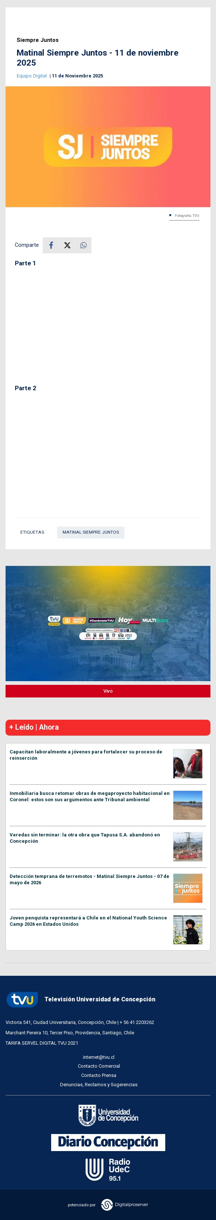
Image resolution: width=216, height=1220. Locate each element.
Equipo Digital (32, 76)
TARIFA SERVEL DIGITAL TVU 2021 (42, 1043)
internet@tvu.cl (98, 1057)
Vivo (108, 691)
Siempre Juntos (38, 40)
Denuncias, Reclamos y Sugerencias (98, 1084)
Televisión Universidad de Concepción (80, 1000)
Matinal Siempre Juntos (91, 532)
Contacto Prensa (98, 1075)
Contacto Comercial (99, 1066)
